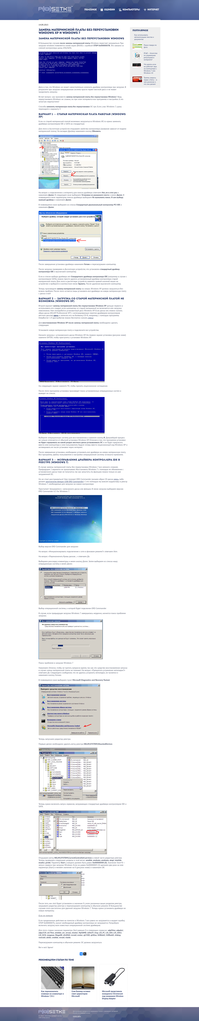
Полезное (90, 10)
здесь (56, 315)
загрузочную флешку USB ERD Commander (64, 481)
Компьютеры (131, 10)
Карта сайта (77, 1016)
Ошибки (109, 10)
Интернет (153, 10)
